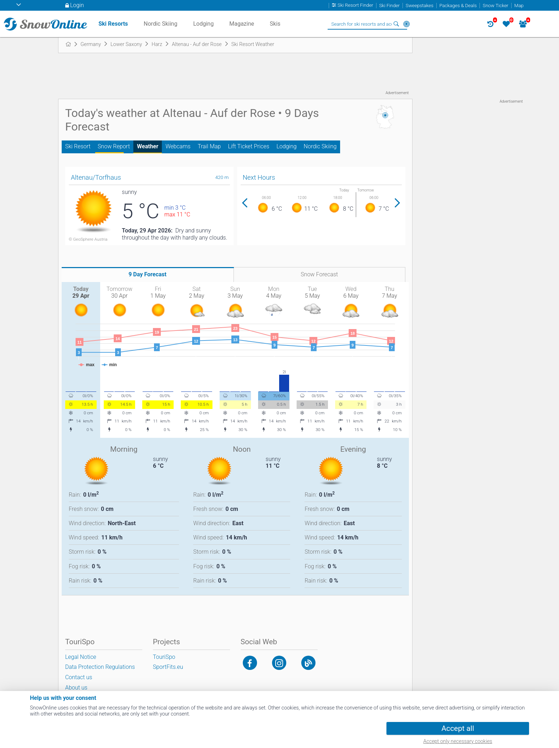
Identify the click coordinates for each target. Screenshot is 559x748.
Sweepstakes (420, 5)
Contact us (78, 677)
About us (76, 687)
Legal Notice (80, 657)
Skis (275, 23)
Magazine (241, 23)
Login (77, 5)
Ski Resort (78, 146)
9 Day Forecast (147, 274)
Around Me (406, 24)
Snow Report (114, 146)
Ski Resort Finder (355, 5)
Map (519, 5)
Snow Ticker (495, 5)
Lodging (286, 146)
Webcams (177, 146)
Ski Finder (389, 5)
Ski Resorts (113, 23)
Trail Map (209, 146)
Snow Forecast (319, 274)
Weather (147, 146)
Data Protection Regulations (100, 667)
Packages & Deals (458, 5)
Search (396, 24)
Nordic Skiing (320, 146)
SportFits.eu (168, 667)
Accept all (457, 728)
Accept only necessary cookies (457, 741)
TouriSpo (164, 657)
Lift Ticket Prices (248, 146)
